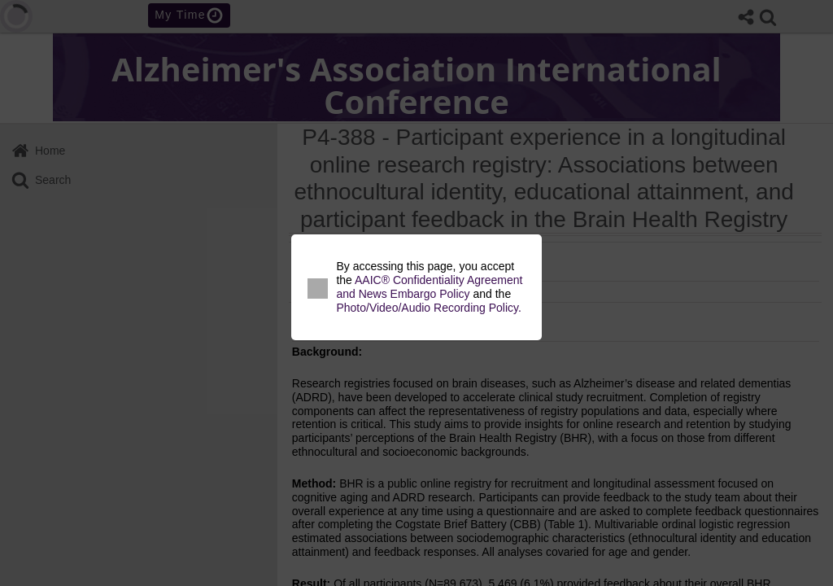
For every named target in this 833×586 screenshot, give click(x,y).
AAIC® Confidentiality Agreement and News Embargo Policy (429, 286)
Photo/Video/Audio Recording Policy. (428, 307)
